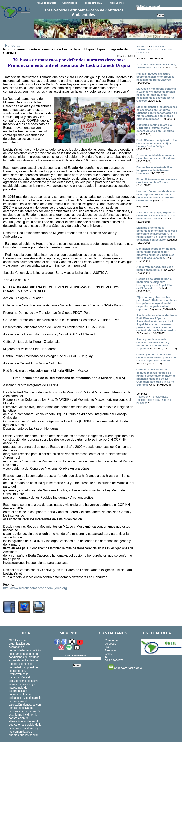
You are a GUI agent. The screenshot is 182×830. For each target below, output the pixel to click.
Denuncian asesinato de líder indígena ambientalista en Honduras (154, 170)
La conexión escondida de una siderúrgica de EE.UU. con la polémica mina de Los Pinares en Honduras (155, 196)
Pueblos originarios (147, 49)
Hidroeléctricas (159, 46)
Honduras (12, 45)
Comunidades (69, 3)
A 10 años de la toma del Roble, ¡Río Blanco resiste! (156, 66)
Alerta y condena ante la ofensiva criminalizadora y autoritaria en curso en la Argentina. (152, 344)
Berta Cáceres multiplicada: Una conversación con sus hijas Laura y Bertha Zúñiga (156, 143)
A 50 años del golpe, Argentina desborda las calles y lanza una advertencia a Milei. (156, 215)
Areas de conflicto (46, 3)
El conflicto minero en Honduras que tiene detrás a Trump (156, 181)
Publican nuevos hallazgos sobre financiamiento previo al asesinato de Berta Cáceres (155, 76)
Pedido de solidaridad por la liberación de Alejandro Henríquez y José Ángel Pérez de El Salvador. (155, 283)
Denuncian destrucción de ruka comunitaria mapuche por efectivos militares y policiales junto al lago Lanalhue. (156, 253)
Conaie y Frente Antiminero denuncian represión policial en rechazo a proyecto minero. (156, 357)
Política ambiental (93, 3)
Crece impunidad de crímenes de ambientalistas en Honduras (155, 157)
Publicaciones (116, 3)
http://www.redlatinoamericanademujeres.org (35, 588)
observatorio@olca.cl (125, 667)
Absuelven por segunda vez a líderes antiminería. (154, 268)
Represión (142, 46)
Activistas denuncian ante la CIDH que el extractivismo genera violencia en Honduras (155, 127)
